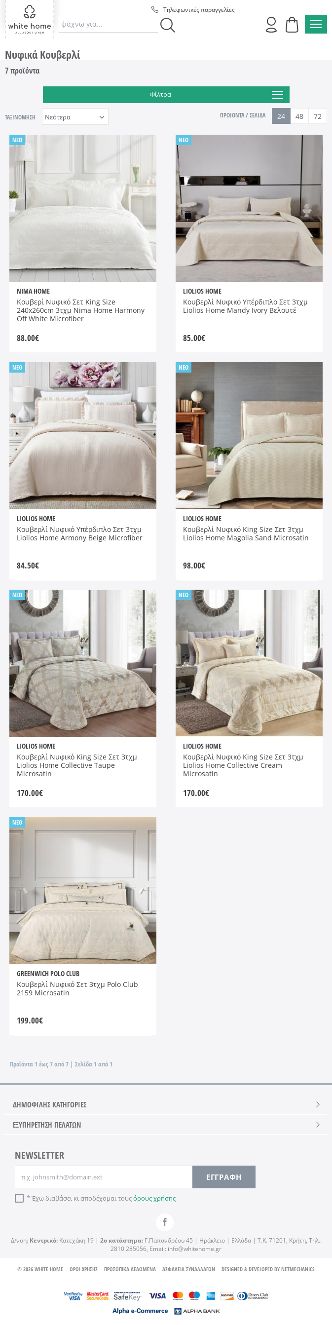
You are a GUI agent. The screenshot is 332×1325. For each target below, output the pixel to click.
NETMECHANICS (298, 1269)
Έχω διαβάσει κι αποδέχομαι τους (104, 1198)
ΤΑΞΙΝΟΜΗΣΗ (20, 117)
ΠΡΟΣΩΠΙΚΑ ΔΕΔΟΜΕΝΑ (130, 1269)
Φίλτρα (216, 95)
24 (281, 116)
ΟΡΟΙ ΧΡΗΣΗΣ (84, 1269)
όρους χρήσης (154, 1198)
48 (299, 116)
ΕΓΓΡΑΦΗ (224, 1177)
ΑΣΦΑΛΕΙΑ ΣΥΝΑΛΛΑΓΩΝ (188, 1269)
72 (318, 116)
